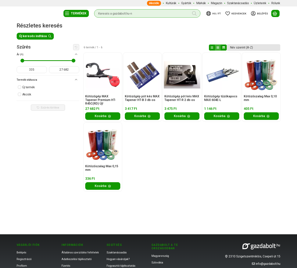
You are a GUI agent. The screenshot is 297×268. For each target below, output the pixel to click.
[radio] (212, 48)
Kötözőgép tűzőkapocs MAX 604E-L (220, 98)
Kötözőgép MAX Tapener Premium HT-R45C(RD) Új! (100, 100)
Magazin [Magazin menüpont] (216, 3)
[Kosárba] (102, 116)
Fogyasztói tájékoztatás (121, 265)
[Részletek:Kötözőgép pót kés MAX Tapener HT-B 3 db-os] (142, 73)
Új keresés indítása (35, 36)
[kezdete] (32, 69)
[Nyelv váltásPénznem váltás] (214, 13)
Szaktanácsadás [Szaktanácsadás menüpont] (238, 3)
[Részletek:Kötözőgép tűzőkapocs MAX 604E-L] (221, 73)
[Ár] (76, 54)
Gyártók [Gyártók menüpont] (186, 3)
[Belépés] (260, 13)
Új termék (28, 87)
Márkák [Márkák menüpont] (201, 3)
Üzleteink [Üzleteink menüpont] (260, 3)
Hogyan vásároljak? (118, 259)
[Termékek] (76, 13)
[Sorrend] (253, 47)
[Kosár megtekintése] (275, 13)
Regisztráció (24, 259)
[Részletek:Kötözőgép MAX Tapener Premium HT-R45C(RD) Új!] (103, 73)
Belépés (21, 252)
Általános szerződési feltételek (80, 252)
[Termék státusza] (76, 80)
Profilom (22, 265)
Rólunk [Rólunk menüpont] (275, 3)
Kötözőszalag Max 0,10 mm (260, 98)
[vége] (64, 69)
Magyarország (160, 255)
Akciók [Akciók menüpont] (154, 3)
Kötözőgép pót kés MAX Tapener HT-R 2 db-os (181, 98)
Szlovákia (157, 262)
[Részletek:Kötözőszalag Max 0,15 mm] (103, 143)
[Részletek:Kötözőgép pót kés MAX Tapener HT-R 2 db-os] (182, 73)
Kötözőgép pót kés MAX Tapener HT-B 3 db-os (142, 98)
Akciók (26, 94)
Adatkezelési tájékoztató (77, 259)
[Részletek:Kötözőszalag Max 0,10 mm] (261, 73)
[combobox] (147, 13)
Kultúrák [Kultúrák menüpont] (171, 3)
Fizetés (66, 265)
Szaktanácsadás (117, 252)
